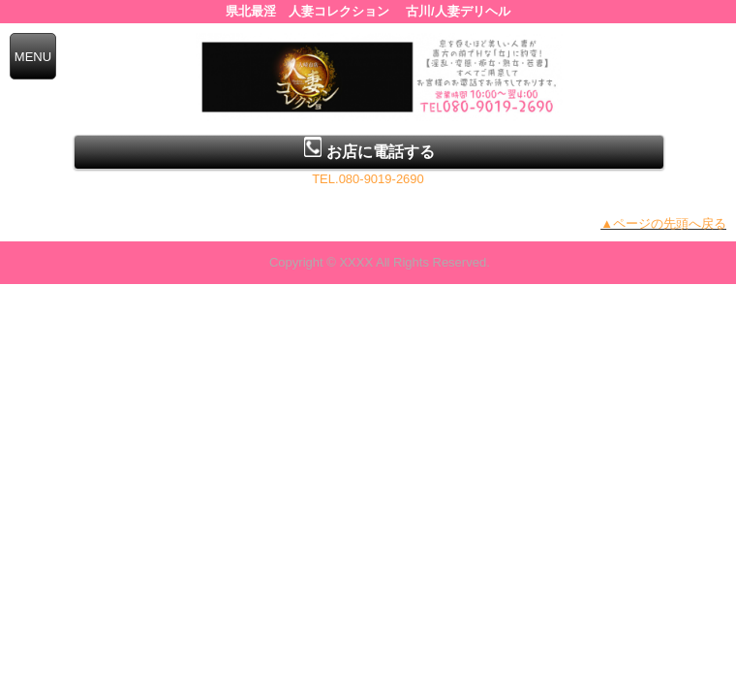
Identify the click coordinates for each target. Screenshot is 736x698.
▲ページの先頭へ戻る (663, 223)
